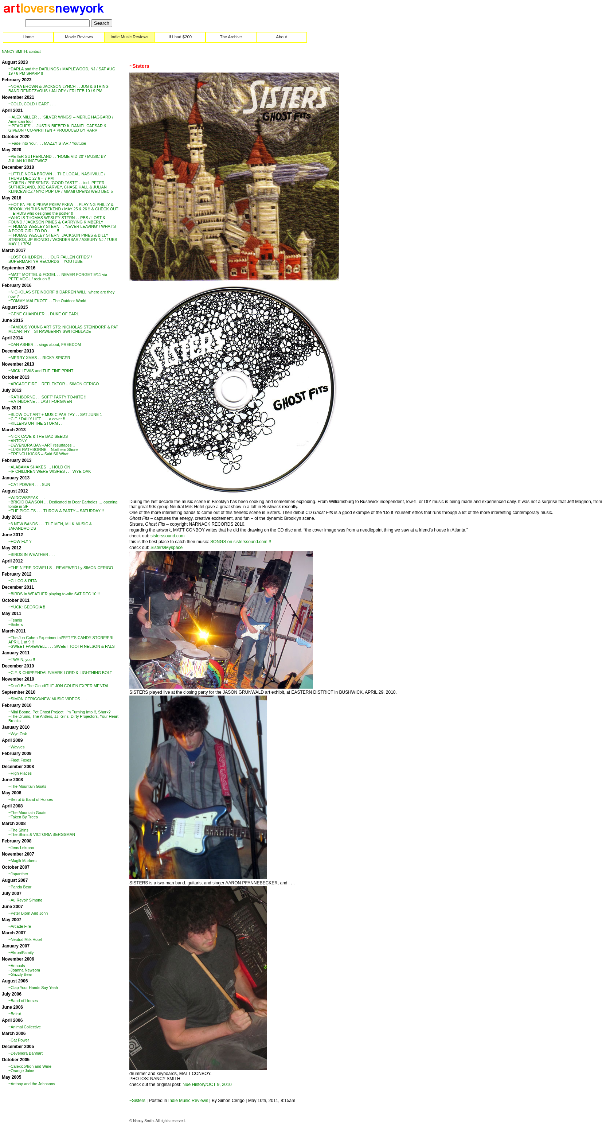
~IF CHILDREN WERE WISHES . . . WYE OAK (49, 471)
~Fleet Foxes (19, 760)
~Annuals (16, 965)
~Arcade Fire (19, 926)
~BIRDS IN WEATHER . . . (31, 554)
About (281, 37)
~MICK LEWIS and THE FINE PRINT (40, 371)
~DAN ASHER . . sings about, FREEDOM (44, 344)
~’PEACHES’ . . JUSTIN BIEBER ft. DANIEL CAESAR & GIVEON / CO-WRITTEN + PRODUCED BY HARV (57, 128)
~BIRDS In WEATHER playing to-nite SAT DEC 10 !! (54, 594)
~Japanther (18, 874)
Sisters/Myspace (166, 547)
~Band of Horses (23, 1000)
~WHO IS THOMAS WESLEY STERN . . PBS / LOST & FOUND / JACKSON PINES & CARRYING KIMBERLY (56, 219)
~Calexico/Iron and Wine (29, 1066)
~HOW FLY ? (20, 541)
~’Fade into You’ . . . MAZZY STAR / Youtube (47, 143)
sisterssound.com (167, 535)
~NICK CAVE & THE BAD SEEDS (38, 436)
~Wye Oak (17, 734)
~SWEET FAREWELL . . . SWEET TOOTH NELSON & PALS (61, 646)
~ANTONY (17, 441)
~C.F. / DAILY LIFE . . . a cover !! (36, 419)
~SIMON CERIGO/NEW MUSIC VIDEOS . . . (47, 699)
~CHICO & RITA (22, 581)
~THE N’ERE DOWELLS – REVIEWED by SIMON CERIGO (60, 567)
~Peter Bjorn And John (28, 913)
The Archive (231, 37)
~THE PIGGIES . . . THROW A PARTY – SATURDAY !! (56, 511)
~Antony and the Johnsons (31, 1084)
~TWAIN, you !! (21, 659)
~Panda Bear (19, 887)
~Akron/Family (21, 952)
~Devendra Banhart (25, 1053)
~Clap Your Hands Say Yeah (33, 987)
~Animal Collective (24, 1027)
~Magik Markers (22, 860)
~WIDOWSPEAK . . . (26, 497)
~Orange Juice (21, 1070)
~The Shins (18, 830)
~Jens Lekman (21, 847)
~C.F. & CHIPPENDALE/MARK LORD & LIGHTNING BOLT (60, 672)
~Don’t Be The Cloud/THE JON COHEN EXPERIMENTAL (58, 686)
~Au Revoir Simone (25, 900)
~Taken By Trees (23, 817)
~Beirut (14, 1014)
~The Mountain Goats (27, 786)
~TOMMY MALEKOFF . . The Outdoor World (47, 301)
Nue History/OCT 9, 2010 (207, 1084)
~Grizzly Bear (20, 974)
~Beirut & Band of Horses (30, 799)
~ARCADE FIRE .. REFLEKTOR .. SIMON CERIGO (53, 384)
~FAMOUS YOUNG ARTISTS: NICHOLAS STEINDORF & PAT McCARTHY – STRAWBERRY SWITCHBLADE (63, 329)
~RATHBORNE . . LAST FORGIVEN (40, 401)
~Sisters (15, 624)
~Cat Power (18, 1040)
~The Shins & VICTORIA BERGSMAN (41, 834)
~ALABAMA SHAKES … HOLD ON (39, 467)
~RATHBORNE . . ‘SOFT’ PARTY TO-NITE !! (47, 397)
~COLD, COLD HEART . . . (32, 104)
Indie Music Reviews (130, 37)
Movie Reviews (79, 37)
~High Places (20, 773)
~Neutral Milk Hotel (25, 939)
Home (28, 37)
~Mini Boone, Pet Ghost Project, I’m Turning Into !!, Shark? (59, 712)
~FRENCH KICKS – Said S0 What (38, 454)
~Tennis (15, 620)
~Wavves (16, 747)
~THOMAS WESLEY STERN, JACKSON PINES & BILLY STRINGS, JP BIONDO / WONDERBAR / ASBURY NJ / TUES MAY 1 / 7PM (62, 239)
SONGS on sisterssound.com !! (240, 541)
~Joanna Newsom (24, 970)
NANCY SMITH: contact (21, 52)
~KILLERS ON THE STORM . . (35, 423)
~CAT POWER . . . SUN (29, 484)
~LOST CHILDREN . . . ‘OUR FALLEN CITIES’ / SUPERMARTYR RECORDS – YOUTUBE (50, 259)
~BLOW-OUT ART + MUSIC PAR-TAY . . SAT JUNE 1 (55, 414)
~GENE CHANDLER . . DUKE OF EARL (43, 314)
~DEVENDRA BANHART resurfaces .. (41, 445)
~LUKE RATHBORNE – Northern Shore (43, 449)
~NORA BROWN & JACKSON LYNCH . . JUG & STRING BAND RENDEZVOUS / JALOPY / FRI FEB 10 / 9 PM (58, 88)
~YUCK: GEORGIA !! (26, 607)
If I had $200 (180, 37)
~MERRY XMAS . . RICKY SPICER (39, 357)
